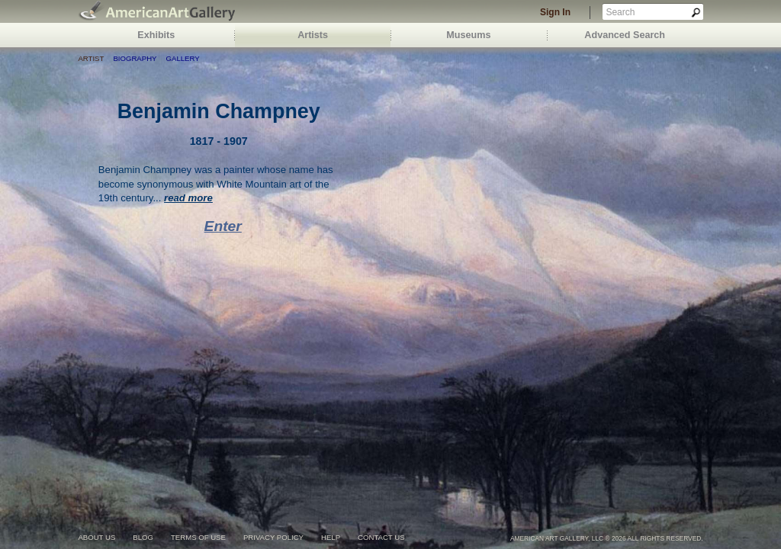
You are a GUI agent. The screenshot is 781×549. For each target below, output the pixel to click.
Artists (312, 35)
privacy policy (273, 537)
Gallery (183, 58)
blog (143, 537)
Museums (468, 35)
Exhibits (156, 35)
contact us (381, 537)
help (330, 537)
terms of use (198, 537)
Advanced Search (624, 35)
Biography (134, 58)
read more (188, 198)
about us (96, 537)
